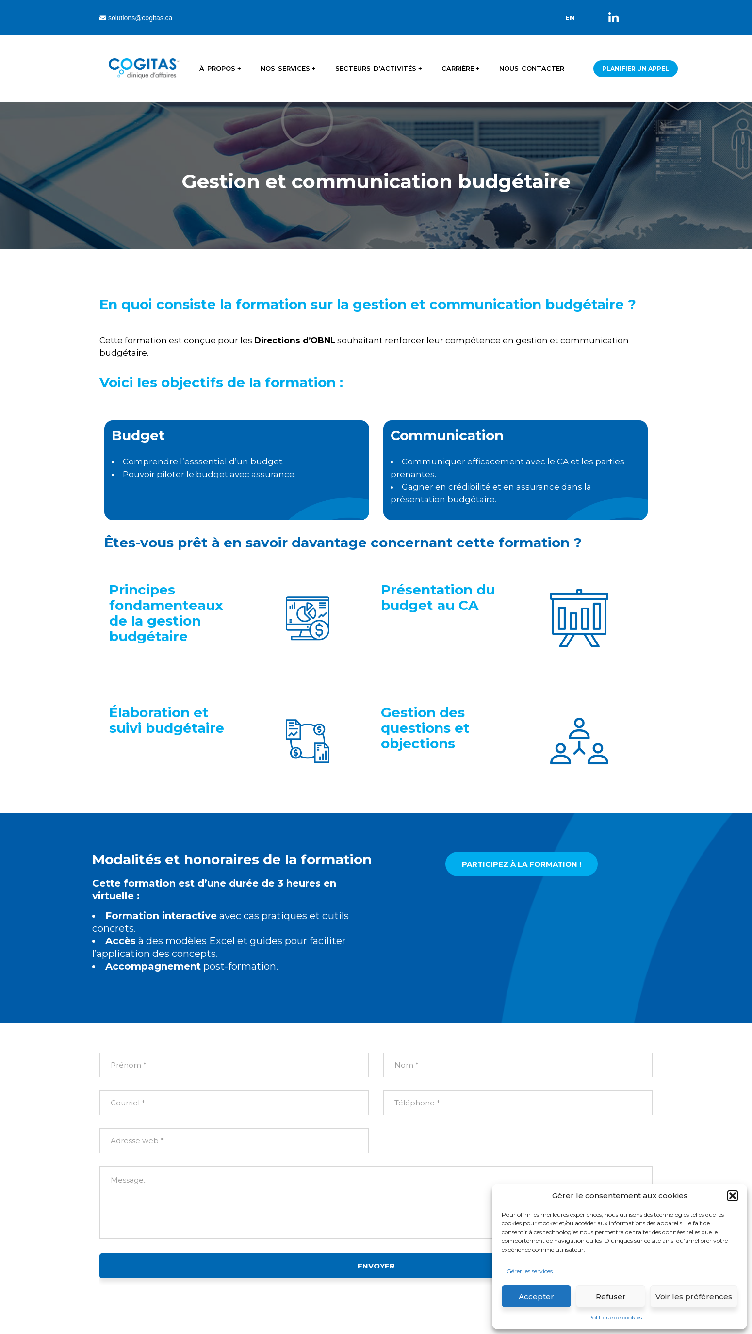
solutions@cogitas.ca (135, 18)
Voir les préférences (693, 1296)
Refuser (611, 1296)
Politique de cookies (615, 1317)
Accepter (536, 1296)
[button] (732, 1196)
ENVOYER (376, 1265)
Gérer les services (530, 1271)
